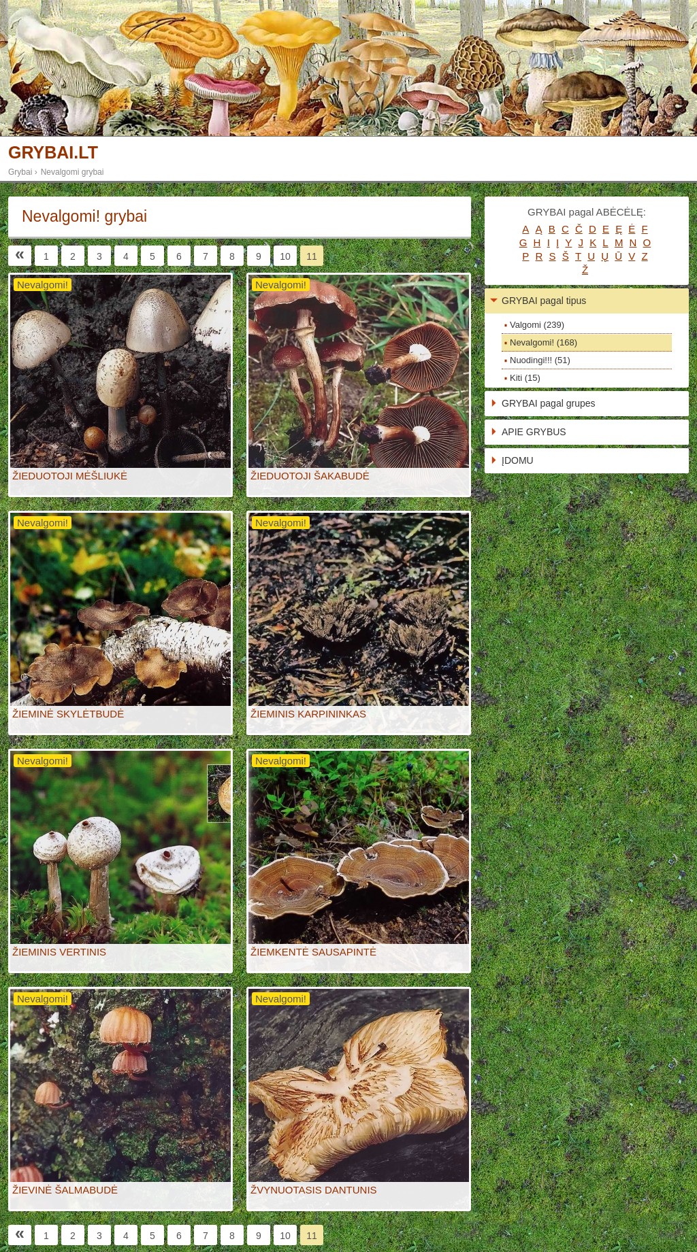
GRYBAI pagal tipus (544, 300)
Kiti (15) (525, 378)
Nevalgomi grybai (72, 172)
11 (311, 256)
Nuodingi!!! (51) (540, 360)
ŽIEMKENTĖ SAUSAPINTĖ (313, 952)
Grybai (20, 172)
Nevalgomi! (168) (543, 342)
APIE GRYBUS (534, 431)
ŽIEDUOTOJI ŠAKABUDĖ (310, 475)
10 (285, 256)
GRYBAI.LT (53, 152)
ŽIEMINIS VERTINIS (59, 952)
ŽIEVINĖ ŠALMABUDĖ (65, 1190)
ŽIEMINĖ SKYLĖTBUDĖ (68, 714)
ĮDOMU (518, 460)
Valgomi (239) (537, 325)
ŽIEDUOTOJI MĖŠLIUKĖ (69, 475)
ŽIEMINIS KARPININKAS (308, 714)
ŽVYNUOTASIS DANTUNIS (313, 1190)
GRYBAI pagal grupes (549, 403)
